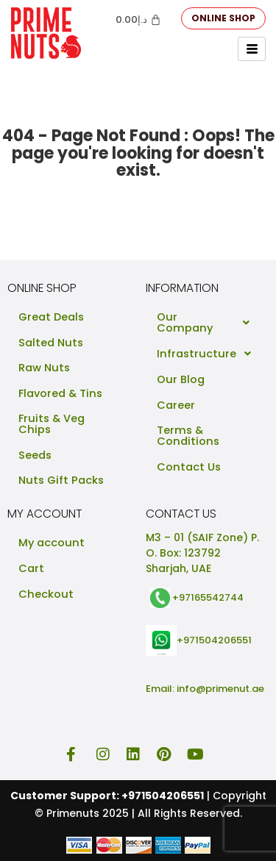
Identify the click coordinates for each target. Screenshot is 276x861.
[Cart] (138, 19)
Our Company (207, 323)
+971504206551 (214, 639)
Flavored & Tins (60, 393)
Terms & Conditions (188, 436)
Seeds (35, 455)
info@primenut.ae (220, 689)
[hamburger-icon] (252, 49)
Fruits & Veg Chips (51, 424)
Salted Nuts (50, 342)
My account (51, 542)
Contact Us (189, 467)
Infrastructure (208, 353)
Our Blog (181, 379)
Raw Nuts (44, 367)
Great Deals (51, 317)
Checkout (46, 594)
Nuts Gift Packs (61, 480)
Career (176, 405)
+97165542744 (208, 597)
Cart (31, 568)
